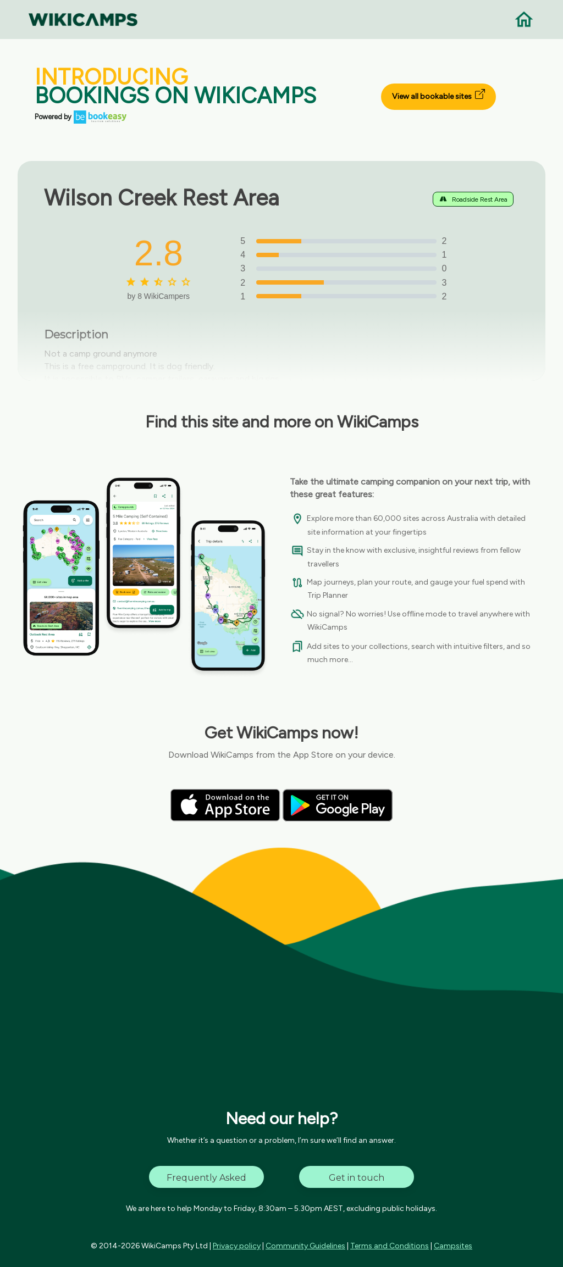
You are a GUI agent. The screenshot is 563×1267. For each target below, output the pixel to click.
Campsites (453, 1246)
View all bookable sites (438, 95)
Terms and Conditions (389, 1246)
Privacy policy (237, 1246)
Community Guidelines (305, 1246)
